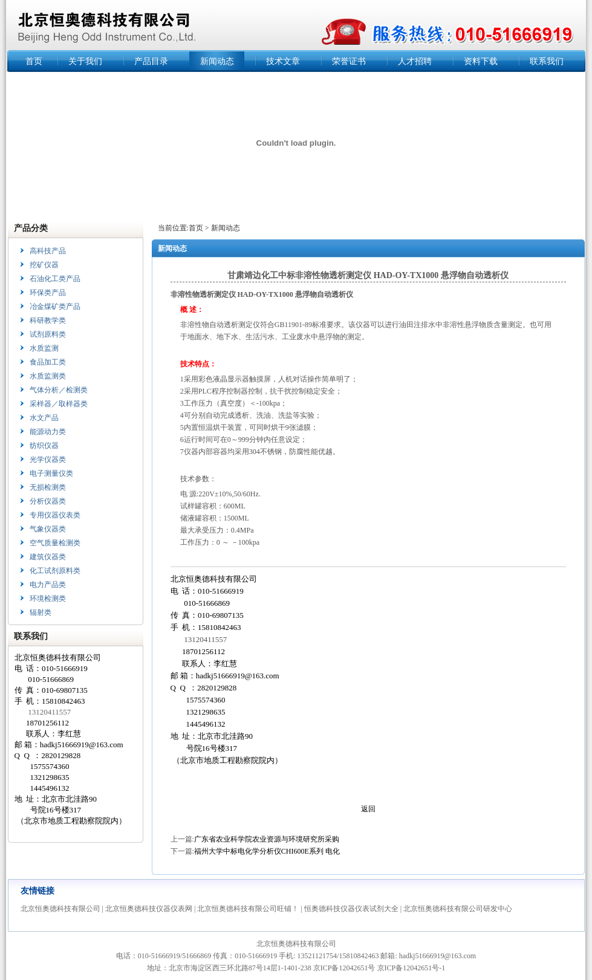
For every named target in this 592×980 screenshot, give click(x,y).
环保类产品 (48, 292)
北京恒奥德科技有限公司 (60, 908)
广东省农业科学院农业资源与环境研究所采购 (266, 839)
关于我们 (85, 61)
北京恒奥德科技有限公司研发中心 (457, 908)
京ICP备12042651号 (344, 968)
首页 (33, 61)
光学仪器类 (48, 459)
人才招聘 (415, 61)
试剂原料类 (48, 334)
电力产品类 (48, 584)
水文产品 (44, 418)
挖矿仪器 (44, 265)
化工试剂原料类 (55, 570)
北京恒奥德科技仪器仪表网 (148, 908)
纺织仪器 (44, 445)
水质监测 (44, 348)
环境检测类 (48, 598)
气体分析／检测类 (59, 390)
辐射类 (40, 612)
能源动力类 (48, 431)
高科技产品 (48, 251)
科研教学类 (48, 320)
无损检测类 (48, 487)
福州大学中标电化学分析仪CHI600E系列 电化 (267, 851)
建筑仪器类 (48, 557)
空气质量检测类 (55, 543)
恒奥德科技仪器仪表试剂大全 (351, 908)
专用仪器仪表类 (55, 515)
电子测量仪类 (51, 473)
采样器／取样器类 (59, 404)
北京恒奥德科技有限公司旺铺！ (248, 908)
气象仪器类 (48, 529)
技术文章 (283, 61)
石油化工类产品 (55, 278)
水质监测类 (48, 376)
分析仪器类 (48, 501)
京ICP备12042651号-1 (411, 968)
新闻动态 (217, 61)
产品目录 (151, 61)
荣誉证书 (349, 61)
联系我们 (547, 61)
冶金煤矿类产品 (55, 306)
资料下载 (481, 61)
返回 (368, 809)
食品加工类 (48, 362)
